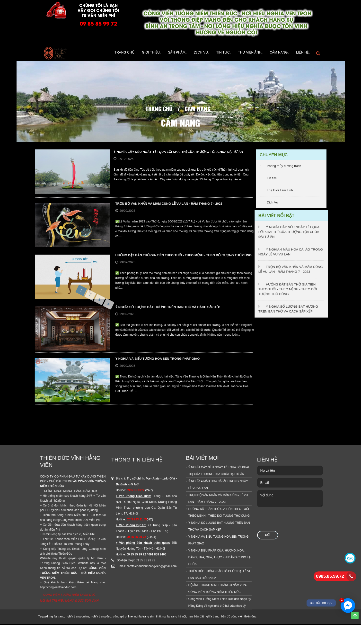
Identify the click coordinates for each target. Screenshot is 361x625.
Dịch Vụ (272, 203)
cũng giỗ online (123, 617)
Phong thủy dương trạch (284, 167)
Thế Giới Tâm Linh (280, 191)
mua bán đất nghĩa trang (204, 617)
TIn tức (213, 53)
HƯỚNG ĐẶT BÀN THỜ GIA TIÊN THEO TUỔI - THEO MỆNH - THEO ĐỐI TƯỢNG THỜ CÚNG (288, 287)
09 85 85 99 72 (98, 23)
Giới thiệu (132, 53)
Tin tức (271, 179)
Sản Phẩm (161, 53)
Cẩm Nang (274, 53)
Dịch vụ (188, 53)
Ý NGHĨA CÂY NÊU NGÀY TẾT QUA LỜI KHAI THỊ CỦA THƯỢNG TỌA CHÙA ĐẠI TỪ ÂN (178, 153)
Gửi (267, 396)
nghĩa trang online (77, 617)
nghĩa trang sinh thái (147, 617)
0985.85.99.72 (330, 576)
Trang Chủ (106, 53)
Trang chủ (159, 109)
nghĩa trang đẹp (101, 617)
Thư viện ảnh (243, 53)
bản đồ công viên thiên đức (238, 617)
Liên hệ (301, 53)
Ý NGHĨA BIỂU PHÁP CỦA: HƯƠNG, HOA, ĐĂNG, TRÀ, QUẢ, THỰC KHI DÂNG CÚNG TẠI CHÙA (80, 558)
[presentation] (294, 382)
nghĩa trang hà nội (174, 617)
